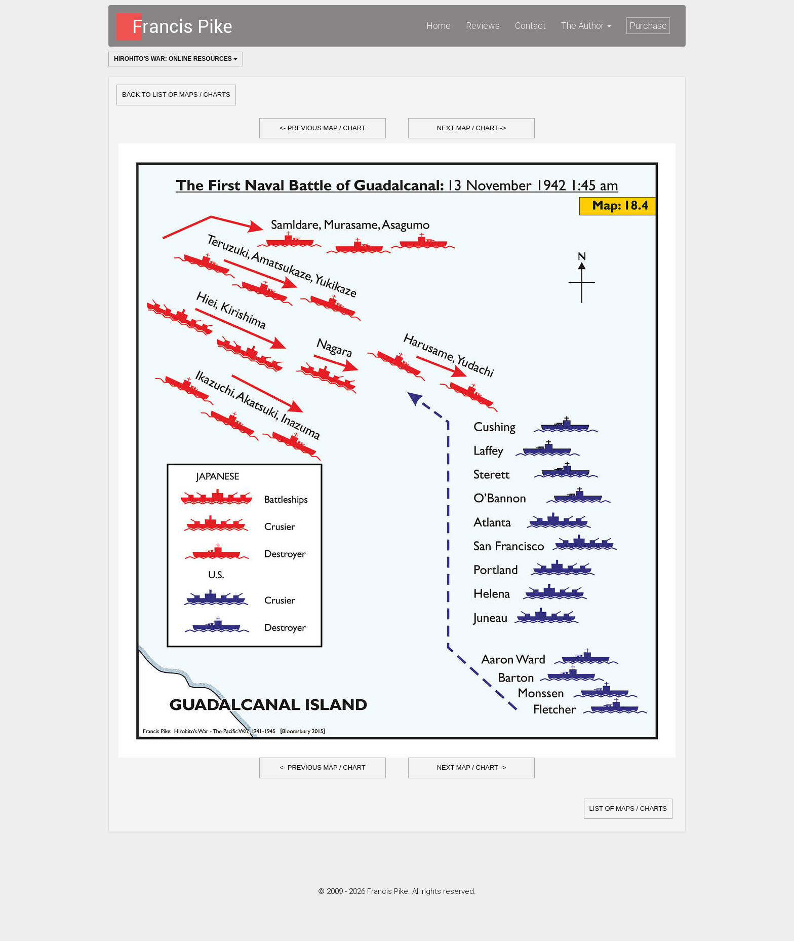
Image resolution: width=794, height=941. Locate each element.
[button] (322, 128)
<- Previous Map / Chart (323, 128)
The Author (586, 25)
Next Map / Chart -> (471, 128)
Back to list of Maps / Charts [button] (176, 94)
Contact (530, 25)
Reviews (483, 25)
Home (438, 25)
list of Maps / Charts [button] (628, 808)
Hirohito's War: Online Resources (175, 58)
